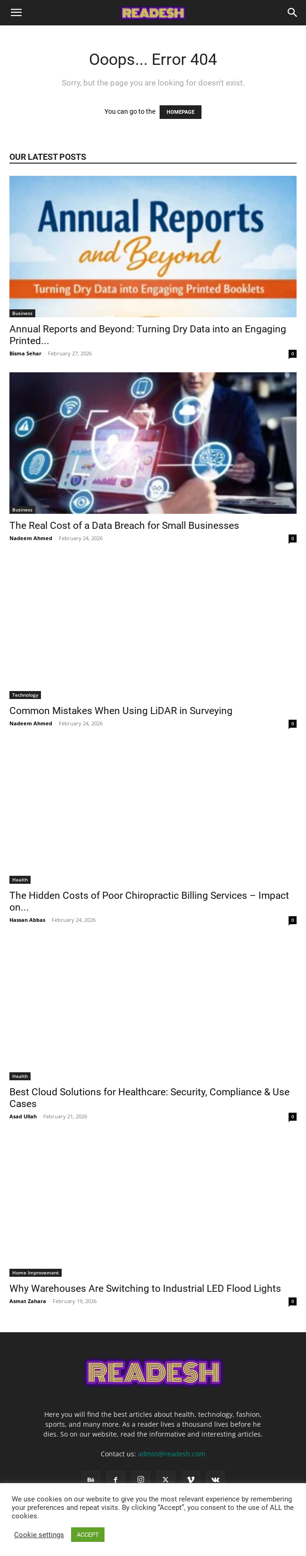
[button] (16, 12)
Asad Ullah (23, 1116)
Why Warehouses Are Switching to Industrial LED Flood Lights (146, 1288)
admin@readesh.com (171, 1453)
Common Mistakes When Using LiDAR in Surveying (122, 710)
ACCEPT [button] (88, 1534)
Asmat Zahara (27, 1301)
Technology (25, 695)
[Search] (293, 12)
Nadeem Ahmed (30, 538)
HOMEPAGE (180, 112)
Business (22, 313)
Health (20, 879)
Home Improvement (35, 1272)
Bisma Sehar (25, 353)
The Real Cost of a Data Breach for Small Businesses (125, 525)
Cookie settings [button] (39, 1535)
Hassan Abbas (27, 919)
